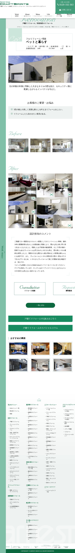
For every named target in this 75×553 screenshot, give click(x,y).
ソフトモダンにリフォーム (14, 467)
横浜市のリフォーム (32, 472)
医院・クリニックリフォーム (51, 429)
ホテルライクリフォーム (14, 472)
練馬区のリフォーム (32, 437)
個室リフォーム (50, 466)
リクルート (69, 15)
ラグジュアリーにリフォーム (14, 476)
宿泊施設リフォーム (51, 437)
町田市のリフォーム (32, 453)
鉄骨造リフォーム (14, 445)
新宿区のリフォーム (32, 425)
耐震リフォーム (14, 460)
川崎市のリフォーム (32, 476)
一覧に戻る (40, 305)
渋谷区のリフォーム (32, 421)
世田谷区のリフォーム (32, 433)
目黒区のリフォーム (32, 448)
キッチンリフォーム (51, 458)
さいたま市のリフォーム (32, 511)
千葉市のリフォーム (32, 497)
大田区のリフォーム (32, 417)
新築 (11, 413)
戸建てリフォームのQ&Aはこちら (40, 319)
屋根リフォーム (50, 475)
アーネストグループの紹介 (69, 418)
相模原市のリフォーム (32, 480)
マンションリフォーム (14, 425)
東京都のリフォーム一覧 (32, 409)
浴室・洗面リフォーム (51, 462)
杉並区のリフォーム (32, 429)
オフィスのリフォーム (14, 503)
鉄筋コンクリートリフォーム (14, 441)
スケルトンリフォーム (14, 429)
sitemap (39, 400)
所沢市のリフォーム (32, 515)
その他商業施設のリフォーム (14, 507)
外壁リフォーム (50, 473)
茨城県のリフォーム (32, 534)
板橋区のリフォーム (32, 413)
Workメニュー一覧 (14, 408)
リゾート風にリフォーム (14, 480)
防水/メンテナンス (51, 482)
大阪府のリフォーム (32, 530)
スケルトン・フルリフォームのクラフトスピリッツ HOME (30, 26)
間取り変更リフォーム (51, 450)
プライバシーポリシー (69, 435)
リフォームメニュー (38, 15)
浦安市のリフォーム (32, 493)
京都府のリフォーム (32, 538)
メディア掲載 (59, 15)
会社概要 (67, 426)
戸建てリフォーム (55, 26)
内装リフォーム (50, 423)
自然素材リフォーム (14, 448)
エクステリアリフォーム (51, 469)
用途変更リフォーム (51, 446)
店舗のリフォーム (14, 499)
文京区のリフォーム (32, 442)
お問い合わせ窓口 (65, 4)
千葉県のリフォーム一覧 (32, 489)
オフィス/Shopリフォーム (51, 433)
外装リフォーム (50, 426)
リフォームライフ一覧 (51, 491)
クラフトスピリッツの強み (69, 410)
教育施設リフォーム (51, 442)
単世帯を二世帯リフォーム (14, 452)
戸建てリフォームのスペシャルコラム (40, 328)
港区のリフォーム (32, 445)
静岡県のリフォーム (32, 526)
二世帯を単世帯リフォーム (14, 456)
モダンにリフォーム (14, 463)
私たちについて (27, 15)
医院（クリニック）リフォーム (14, 491)
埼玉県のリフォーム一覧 (32, 507)
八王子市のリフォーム (32, 457)
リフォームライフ (48, 15)
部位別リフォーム (14, 411)
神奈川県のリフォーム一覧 (32, 467)
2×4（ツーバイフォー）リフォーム (15, 437)
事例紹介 (17, 15)
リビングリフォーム (51, 454)
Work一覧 (47, 26)
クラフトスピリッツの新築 (69, 414)
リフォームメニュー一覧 (51, 409)
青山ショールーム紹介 (69, 422)
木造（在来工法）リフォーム (14, 433)
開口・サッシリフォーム (51, 479)
